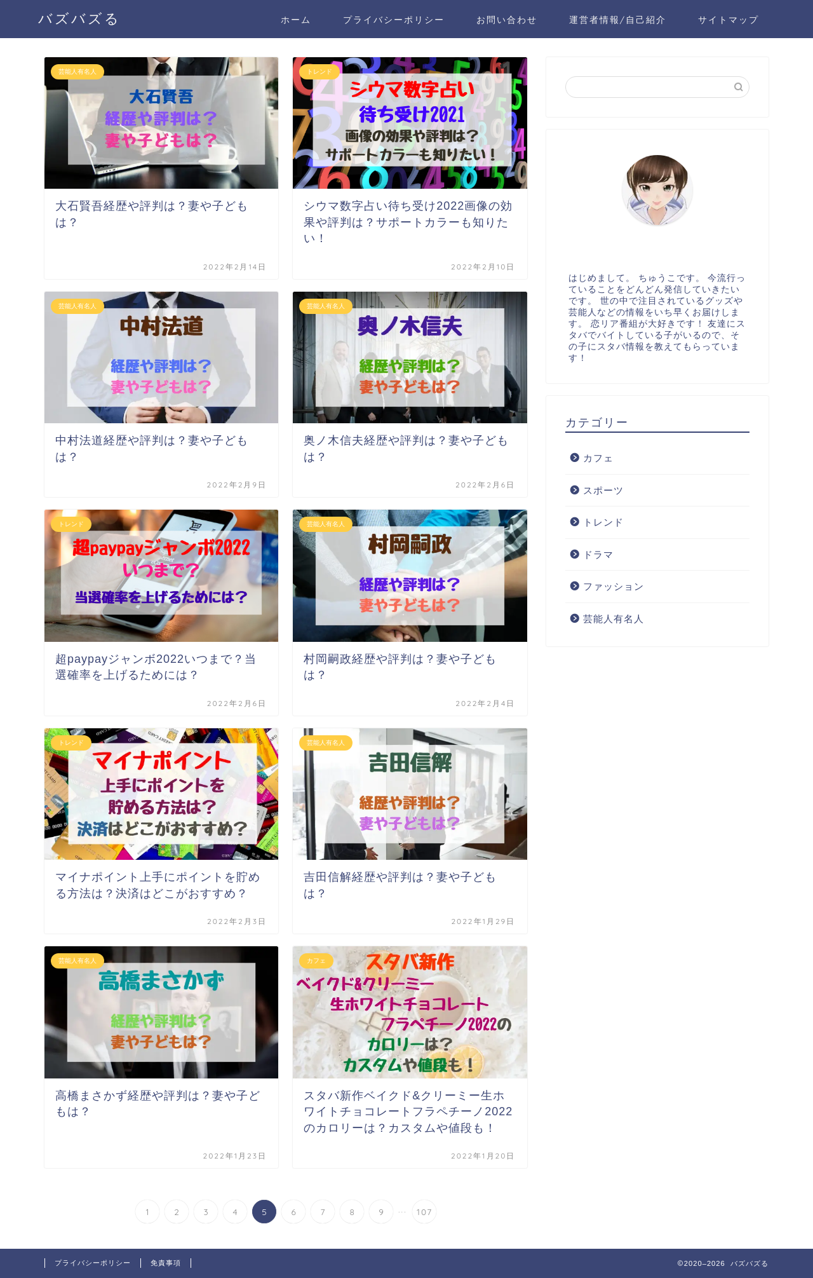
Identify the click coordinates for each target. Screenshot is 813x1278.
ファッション (613, 586)
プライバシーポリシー (394, 19)
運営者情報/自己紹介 (617, 19)
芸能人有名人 (613, 618)
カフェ (598, 457)
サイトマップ (728, 19)
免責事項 (166, 1263)
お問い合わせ (506, 19)
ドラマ (598, 554)
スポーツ (603, 490)
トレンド (603, 522)
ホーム (296, 19)
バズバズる (79, 18)
